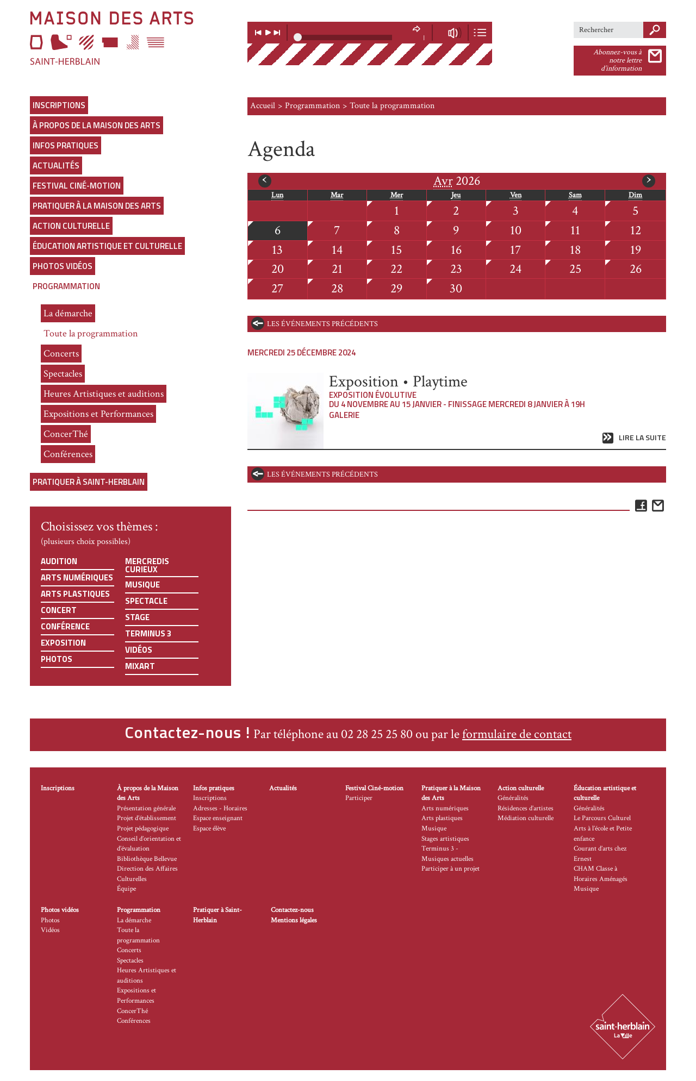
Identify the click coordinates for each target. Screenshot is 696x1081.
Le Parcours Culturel (602, 818)
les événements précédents (322, 324)
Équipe (126, 888)
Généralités (513, 798)
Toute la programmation (91, 333)
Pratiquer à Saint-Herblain (89, 482)
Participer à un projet (450, 868)
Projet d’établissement (146, 818)
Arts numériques (77, 577)
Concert (59, 610)
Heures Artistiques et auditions (104, 394)
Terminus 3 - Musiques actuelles (447, 854)
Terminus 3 (148, 633)
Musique (142, 584)
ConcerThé (66, 434)
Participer (358, 798)
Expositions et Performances (98, 414)
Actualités (56, 165)
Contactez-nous (292, 910)
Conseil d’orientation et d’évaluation (149, 844)
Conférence (65, 626)
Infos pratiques (65, 145)
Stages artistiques (445, 838)
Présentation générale (146, 808)
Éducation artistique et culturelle (107, 246)
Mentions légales (294, 920)
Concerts (61, 353)
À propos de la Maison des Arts (96, 125)
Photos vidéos (62, 266)
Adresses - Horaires (220, 808)
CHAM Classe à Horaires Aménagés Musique (600, 878)
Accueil (262, 105)
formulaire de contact (516, 734)
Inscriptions (59, 105)
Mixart (140, 666)
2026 (456, 181)
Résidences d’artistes (526, 808)
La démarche (68, 313)
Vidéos (138, 650)
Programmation (66, 286)
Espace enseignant (218, 818)
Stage (137, 617)
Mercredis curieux (147, 565)
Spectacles (63, 373)
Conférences (68, 454)
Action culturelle (71, 226)
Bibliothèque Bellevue (147, 859)
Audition (59, 561)
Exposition (63, 643)
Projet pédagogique (143, 828)
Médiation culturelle (526, 818)
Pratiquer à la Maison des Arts (97, 205)
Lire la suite (642, 438)
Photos (56, 659)
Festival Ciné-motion (77, 185)
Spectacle (146, 601)
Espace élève (209, 828)
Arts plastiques (75, 594)
